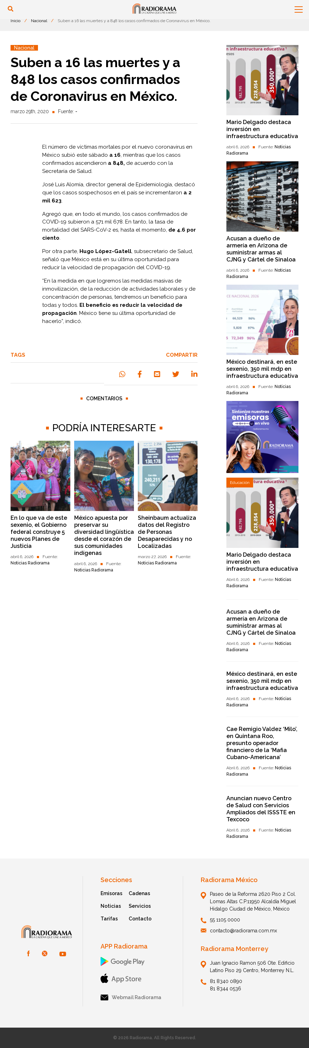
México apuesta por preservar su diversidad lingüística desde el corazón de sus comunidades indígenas (104, 535)
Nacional (39, 20)
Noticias (111, 906)
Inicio (15, 20)
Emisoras (111, 893)
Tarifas (109, 918)
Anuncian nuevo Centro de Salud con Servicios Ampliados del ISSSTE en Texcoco (260, 809)
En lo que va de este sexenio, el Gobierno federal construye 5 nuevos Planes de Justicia (39, 532)
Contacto (140, 918)
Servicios (140, 906)
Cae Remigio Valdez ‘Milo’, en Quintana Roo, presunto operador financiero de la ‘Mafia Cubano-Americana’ (261, 743)
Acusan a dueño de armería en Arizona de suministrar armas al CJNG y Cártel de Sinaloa (261, 249)
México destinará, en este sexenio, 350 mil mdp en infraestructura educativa (262, 368)
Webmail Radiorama (131, 998)
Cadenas (139, 893)
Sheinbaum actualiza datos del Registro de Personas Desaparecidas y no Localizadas (167, 532)
